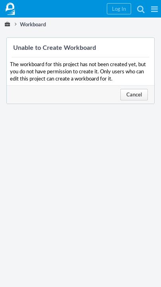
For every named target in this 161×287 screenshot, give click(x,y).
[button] (154, 9)
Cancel (134, 94)
